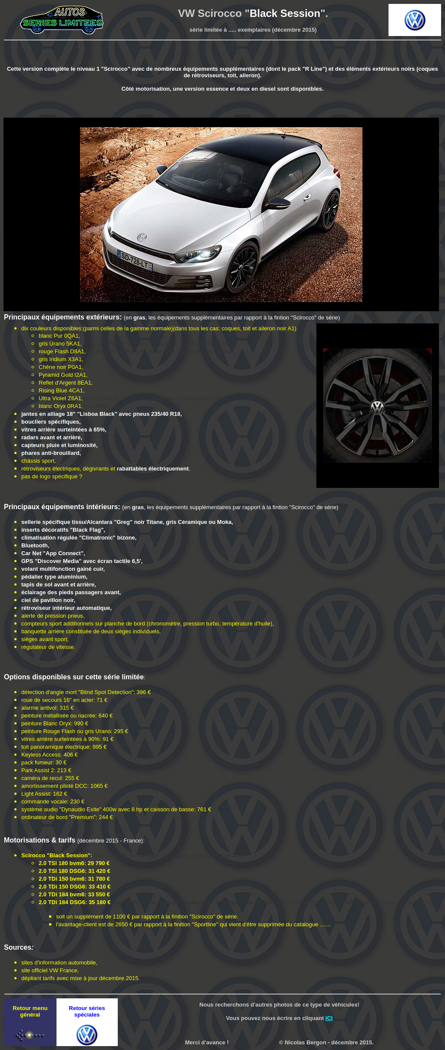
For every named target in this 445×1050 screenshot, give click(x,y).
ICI (329, 1018)
